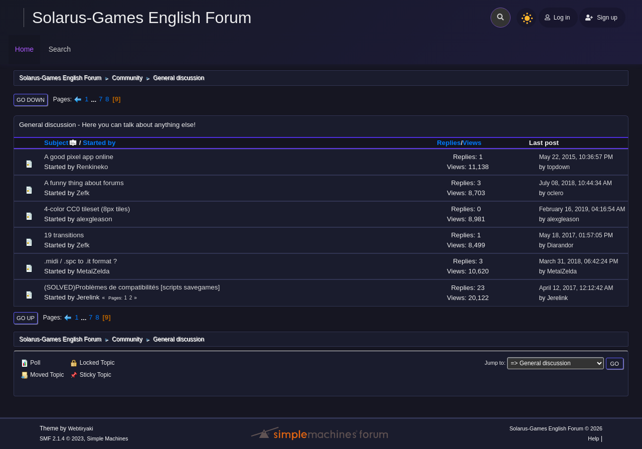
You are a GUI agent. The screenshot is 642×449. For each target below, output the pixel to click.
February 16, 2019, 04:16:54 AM (582, 209)
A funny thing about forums (84, 183)
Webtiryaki (80, 428)
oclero (555, 193)
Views (472, 142)
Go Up (26, 318)
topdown (558, 167)
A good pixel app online (78, 157)
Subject (60, 142)
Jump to (494, 363)
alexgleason (94, 219)
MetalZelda (92, 271)
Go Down (31, 100)
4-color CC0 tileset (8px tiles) (87, 209)
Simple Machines (107, 438)
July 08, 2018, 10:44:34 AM (575, 183)
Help (593, 438)
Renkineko (92, 167)
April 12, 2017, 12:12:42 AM (576, 287)
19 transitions (64, 235)
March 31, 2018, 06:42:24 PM (578, 261)
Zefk (82, 193)
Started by (99, 142)
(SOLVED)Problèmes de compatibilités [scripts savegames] (132, 287)
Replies (448, 142)
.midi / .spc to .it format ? (80, 261)
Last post (544, 142)
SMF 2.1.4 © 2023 (62, 438)
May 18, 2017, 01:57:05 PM (576, 235)
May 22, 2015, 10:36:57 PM (576, 157)
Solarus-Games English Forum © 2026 (556, 428)
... (94, 99)
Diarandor (560, 245)
